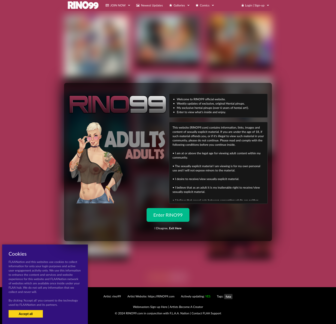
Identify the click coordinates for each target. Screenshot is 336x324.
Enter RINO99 (168, 215)
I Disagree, (168, 228)
